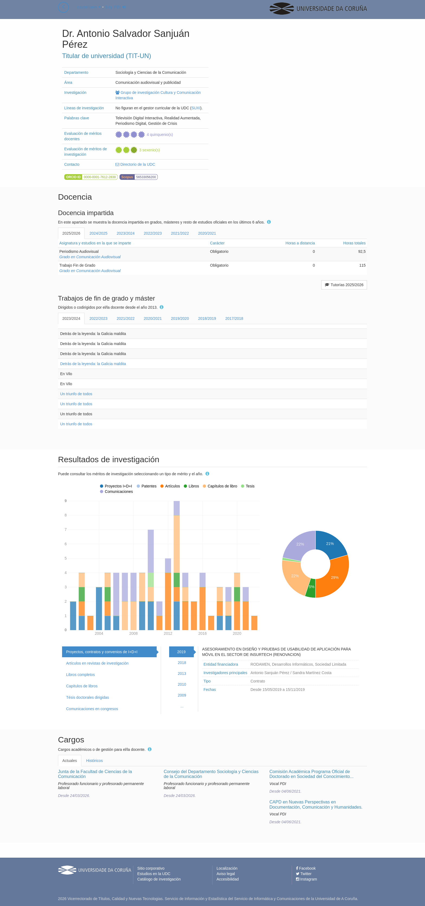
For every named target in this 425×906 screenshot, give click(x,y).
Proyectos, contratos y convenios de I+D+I (101, 652)
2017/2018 (234, 318)
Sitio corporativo (151, 868)
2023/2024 (125, 233)
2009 (182, 695)
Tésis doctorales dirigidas (87, 697)
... (181, 706)
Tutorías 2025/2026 (344, 285)
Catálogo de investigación (159, 879)
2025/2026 (71, 233)
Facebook (306, 868)
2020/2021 (207, 233)
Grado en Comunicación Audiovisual (90, 257)
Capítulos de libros (82, 686)
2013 (182, 673)
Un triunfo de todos (76, 394)
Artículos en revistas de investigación (97, 663)
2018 (182, 663)
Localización (227, 868)
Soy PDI (115, 12)
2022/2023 (153, 233)
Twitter (304, 874)
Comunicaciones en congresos (92, 709)
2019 (181, 652)
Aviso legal (226, 874)
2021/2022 (180, 233)
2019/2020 (180, 318)
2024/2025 (98, 233)
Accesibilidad (228, 879)
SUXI (195, 108)
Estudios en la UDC (153, 874)
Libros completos (80, 674)
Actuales (69, 760)
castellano (89, 12)
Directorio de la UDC (135, 164)
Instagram (306, 879)
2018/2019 (207, 318)
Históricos (94, 760)
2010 (182, 684)
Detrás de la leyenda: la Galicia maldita (93, 364)
